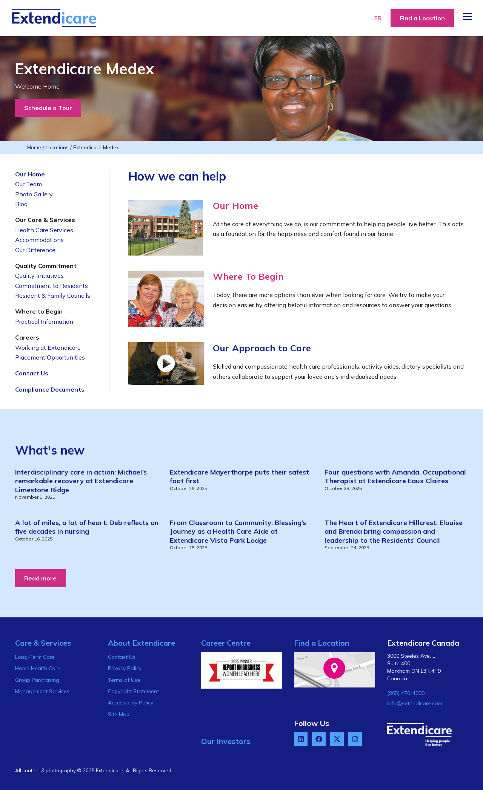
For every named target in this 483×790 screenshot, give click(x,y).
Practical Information (44, 321)
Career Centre (226, 643)
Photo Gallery (34, 194)
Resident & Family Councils (52, 295)
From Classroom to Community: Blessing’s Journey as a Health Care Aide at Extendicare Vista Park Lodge (238, 531)
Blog (21, 204)
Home (34, 147)
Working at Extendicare (48, 347)
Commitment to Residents (51, 285)
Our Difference (35, 250)
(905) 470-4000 (406, 693)
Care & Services (43, 643)
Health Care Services (44, 230)
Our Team (28, 184)
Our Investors (225, 741)
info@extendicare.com (414, 703)
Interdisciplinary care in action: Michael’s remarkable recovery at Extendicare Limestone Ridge (81, 481)
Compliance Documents (50, 389)
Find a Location (321, 643)
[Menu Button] (467, 17)
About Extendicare (141, 643)
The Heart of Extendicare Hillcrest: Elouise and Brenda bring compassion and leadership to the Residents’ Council (394, 531)
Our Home (235, 205)
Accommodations (39, 239)
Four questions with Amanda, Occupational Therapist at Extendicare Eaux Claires (395, 476)
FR (377, 18)
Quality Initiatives (39, 275)
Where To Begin (248, 276)
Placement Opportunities (50, 357)
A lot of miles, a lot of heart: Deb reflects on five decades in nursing (86, 527)
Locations (57, 147)
